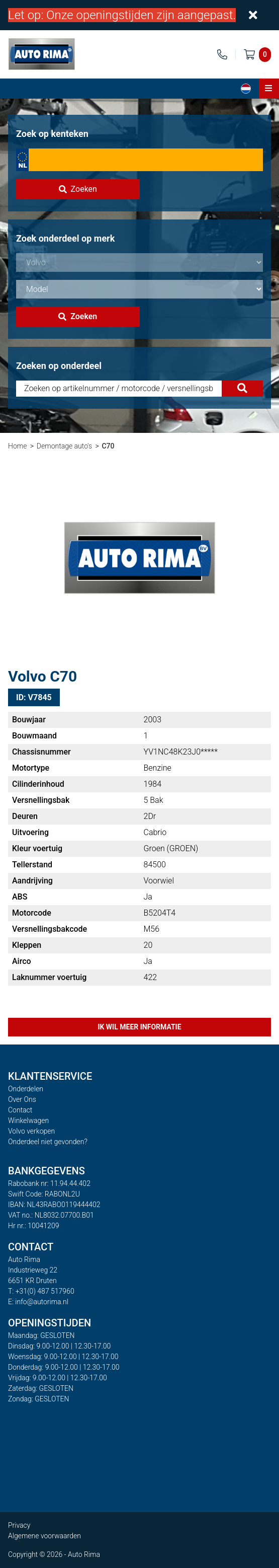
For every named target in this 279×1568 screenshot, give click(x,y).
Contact (20, 1110)
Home (17, 446)
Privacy (19, 1525)
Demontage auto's (64, 446)
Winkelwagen (28, 1120)
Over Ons (22, 1099)
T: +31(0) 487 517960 (41, 1291)
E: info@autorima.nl (38, 1302)
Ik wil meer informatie (139, 1027)
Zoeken (78, 189)
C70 (108, 446)
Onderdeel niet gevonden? (47, 1142)
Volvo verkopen (31, 1131)
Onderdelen (25, 1089)
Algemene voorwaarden (44, 1536)
